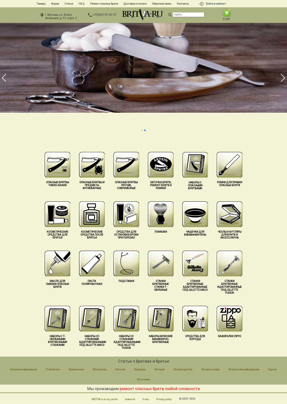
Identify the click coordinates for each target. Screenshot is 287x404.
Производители (183, 369)
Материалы (100, 369)
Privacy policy (164, 399)
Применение (76, 369)
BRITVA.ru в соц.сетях (105, 399)
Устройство (53, 369)
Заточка (120, 369)
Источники (143, 379)
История (160, 369)
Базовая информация (23, 369)
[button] (142, 130)
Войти (216, 3)
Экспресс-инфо (210, 369)
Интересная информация (244, 369)
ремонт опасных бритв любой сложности (160, 388)
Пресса (272, 369)
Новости (130, 399)
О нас (145, 399)
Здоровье (140, 369)
